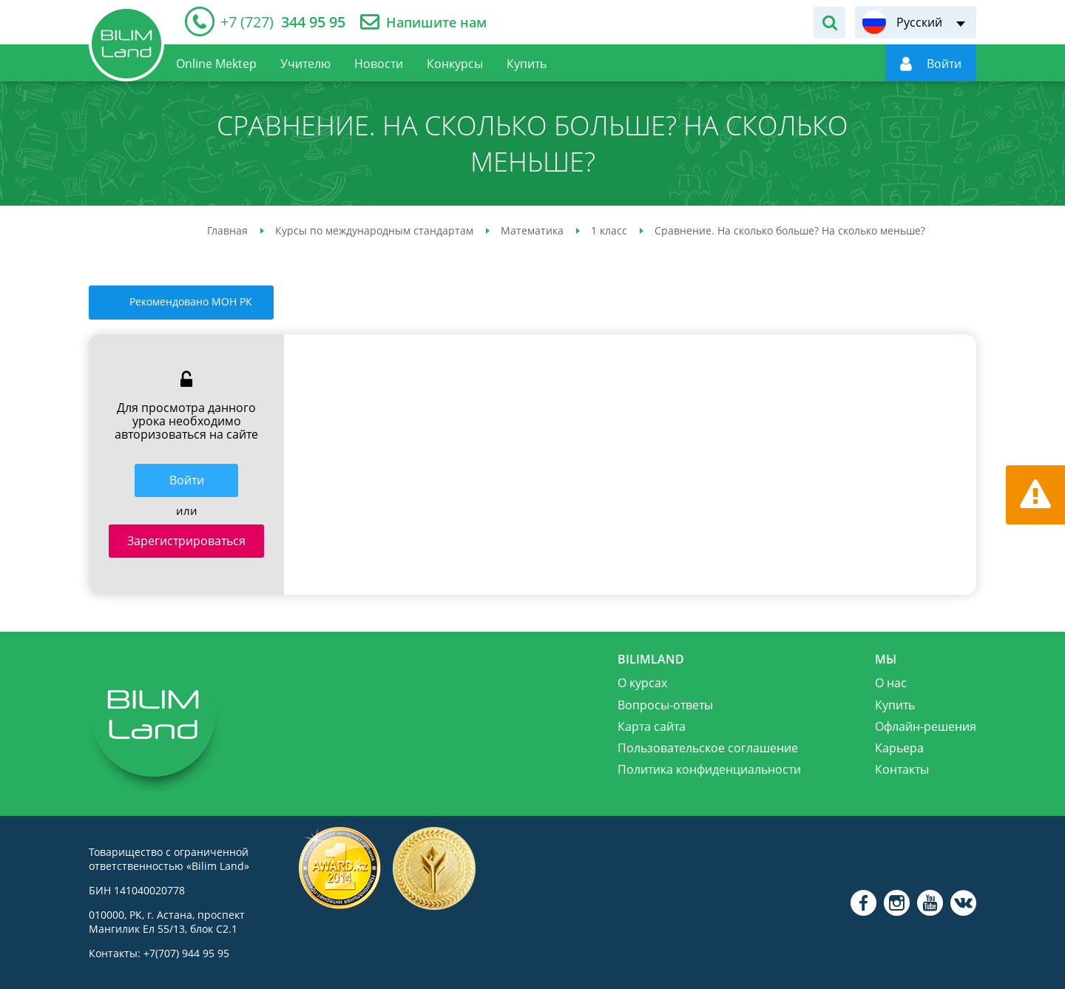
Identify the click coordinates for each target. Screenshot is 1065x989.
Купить (895, 705)
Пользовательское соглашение (708, 748)
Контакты (902, 769)
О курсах (642, 683)
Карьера (899, 748)
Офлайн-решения (925, 726)
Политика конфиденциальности (709, 769)
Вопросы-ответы (665, 705)
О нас (891, 683)
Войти (186, 480)
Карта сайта (652, 726)
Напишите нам (436, 22)
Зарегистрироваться (186, 541)
